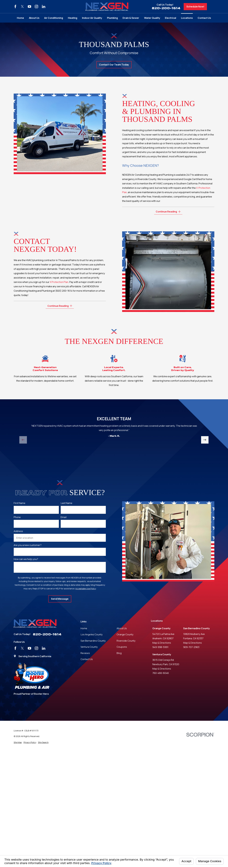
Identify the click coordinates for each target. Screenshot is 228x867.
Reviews (85, 653)
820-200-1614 (166, 8)
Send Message (59, 598)
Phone (17, 517)
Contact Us (87, 659)
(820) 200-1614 (63, 290)
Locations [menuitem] (187, 17)
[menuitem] (18, 742)
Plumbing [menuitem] (112, 17)
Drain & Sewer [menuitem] (131, 17)
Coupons (122, 646)
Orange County (125, 634)
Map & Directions (161, 642)
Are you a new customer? (27, 545)
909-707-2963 (191, 647)
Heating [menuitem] (72, 17)
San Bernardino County (93, 640)
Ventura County (89, 646)
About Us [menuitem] (34, 17)
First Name (19, 503)
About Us (122, 628)
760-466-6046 (160, 673)
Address (18, 531)
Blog (119, 653)
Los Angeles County (92, 634)
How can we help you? (26, 559)
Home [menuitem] (20, 17)
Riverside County (126, 640)
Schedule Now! (195, 6)
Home (84, 628)
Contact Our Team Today (114, 64)
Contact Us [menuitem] (204, 17)
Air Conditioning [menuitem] (53, 17)
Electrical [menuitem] (170, 17)
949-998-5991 (160, 647)
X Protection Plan (59, 282)
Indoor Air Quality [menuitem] (92, 17)
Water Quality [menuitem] (152, 17)
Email (63, 517)
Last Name (66, 503)
